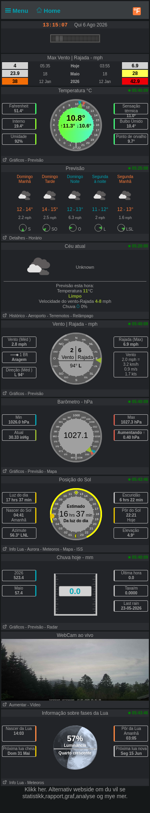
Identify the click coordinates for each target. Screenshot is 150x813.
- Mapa (50, 471)
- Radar (51, 627)
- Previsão (34, 160)
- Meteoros (50, 549)
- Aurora (32, 549)
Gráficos (12, 160)
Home (48, 10)
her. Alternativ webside (66, 789)
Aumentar (13, 705)
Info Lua (12, 549)
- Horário (34, 238)
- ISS (78, 549)
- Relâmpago (81, 316)
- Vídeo (34, 705)
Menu (18, 10)
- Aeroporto (36, 316)
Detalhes (13, 238)
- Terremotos (58, 316)
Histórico (13, 316)
